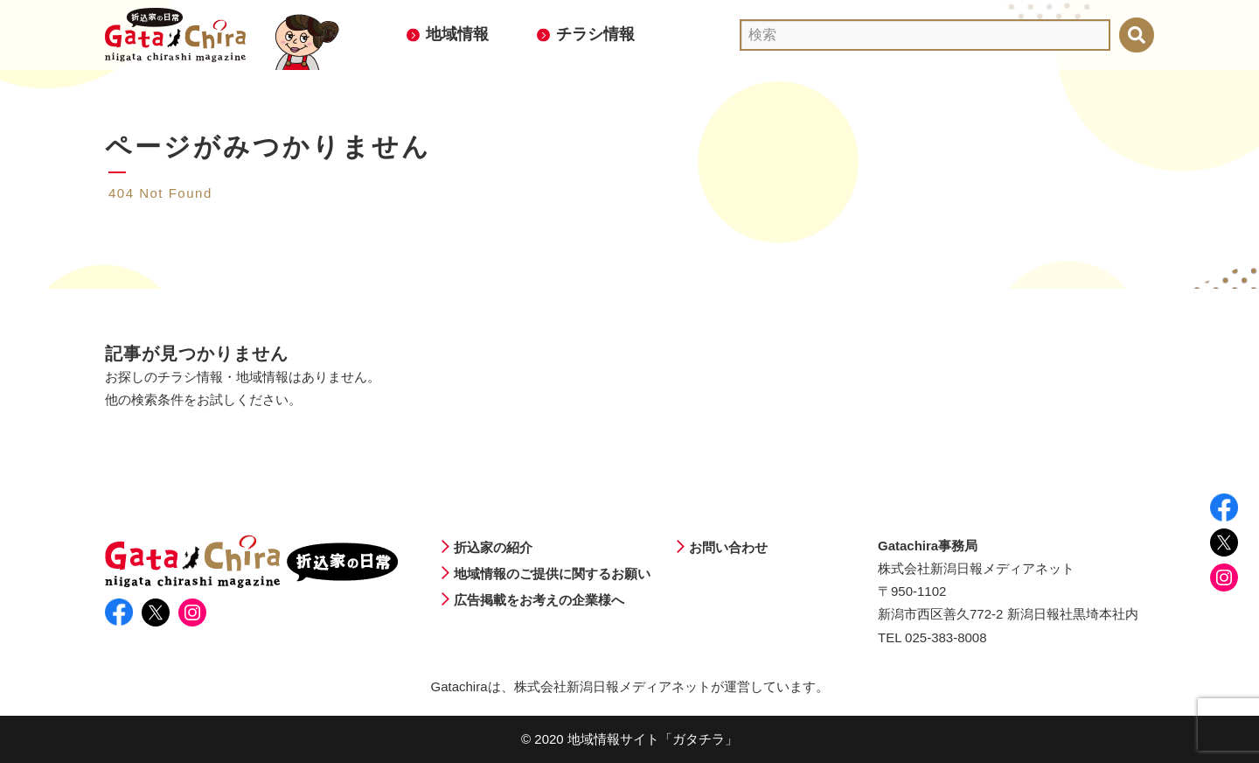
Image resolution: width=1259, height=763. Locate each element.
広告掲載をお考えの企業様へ (539, 599)
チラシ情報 (595, 34)
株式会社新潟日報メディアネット (612, 686)
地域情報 (457, 34)
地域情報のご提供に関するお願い (552, 573)
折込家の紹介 (493, 547)
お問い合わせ (728, 547)
